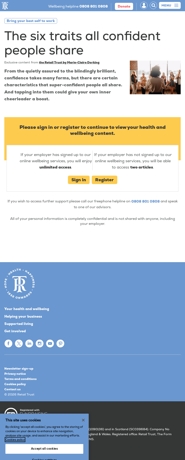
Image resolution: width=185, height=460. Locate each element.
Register (104, 180)
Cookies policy (15, 384)
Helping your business (23, 316)
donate (124, 6)
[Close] (83, 429)
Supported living (18, 323)
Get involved (15, 331)
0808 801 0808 (145, 201)
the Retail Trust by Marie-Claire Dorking (69, 62)
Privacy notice (15, 374)
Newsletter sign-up (18, 368)
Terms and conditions (20, 379)
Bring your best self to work (31, 21)
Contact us (12, 389)
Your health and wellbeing (26, 309)
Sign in (78, 180)
